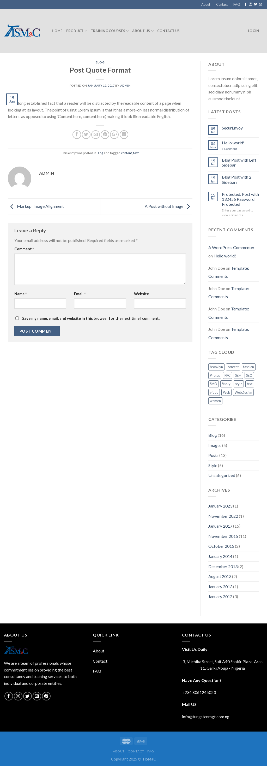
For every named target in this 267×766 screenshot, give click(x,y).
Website (141, 294)
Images (214, 445)
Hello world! (233, 142)
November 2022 (223, 516)
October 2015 (221, 546)
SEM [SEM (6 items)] (238, 375)
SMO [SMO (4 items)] (213, 384)
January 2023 (220, 505)
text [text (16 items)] (249, 384)
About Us (143, 30)
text (136, 153)
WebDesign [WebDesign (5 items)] (243, 392)
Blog (100, 62)
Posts (213, 455)
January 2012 (220, 596)
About (205, 4)
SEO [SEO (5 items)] (249, 375)
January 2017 (220, 525)
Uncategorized (221, 475)
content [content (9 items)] (233, 367)
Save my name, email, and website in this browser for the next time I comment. (91, 318)
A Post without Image (168, 206)
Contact (222, 4)
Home (57, 31)
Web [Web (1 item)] (226, 392)
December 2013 (223, 566)
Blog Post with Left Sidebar (239, 162)
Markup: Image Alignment (36, 206)
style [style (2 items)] (238, 384)
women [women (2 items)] (215, 401)
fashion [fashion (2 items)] (248, 367)
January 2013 (220, 586)
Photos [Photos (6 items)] (215, 375)
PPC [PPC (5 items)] (227, 375)
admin (125, 85)
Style (212, 465)
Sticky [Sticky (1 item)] (226, 384)
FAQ (236, 4)
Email (80, 294)
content (126, 153)
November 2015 (223, 536)
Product (76, 30)
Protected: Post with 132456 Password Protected (240, 199)
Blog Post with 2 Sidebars (236, 179)
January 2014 (220, 556)
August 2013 (219, 576)
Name (20, 294)
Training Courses (110, 30)
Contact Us (168, 31)
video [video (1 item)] (214, 392)
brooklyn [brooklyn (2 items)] (216, 367)
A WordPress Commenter (231, 247)
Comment (24, 249)
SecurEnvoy (232, 127)
